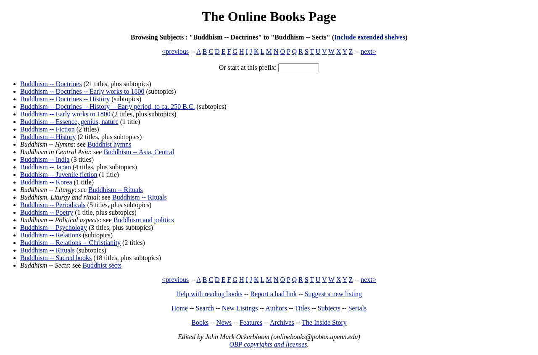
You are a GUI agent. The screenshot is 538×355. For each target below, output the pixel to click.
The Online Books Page (269, 16)
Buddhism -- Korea (46, 182)
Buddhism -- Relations (50, 235)
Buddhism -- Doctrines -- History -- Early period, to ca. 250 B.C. (107, 106)
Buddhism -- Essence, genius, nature (69, 121)
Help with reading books (209, 293)
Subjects (329, 308)
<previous (175, 51)
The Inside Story (324, 322)
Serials (357, 308)
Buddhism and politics (143, 220)
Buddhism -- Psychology (53, 227)
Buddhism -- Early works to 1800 (65, 114)
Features (251, 322)
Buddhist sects (101, 265)
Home (179, 308)
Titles (302, 308)
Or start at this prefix (247, 67)
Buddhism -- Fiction (47, 129)
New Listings (240, 308)
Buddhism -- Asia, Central (138, 151)
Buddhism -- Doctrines (51, 83)
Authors (276, 308)
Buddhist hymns (109, 144)
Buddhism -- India (44, 159)
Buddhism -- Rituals (115, 189)
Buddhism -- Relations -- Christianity (70, 242)
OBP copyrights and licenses (268, 344)
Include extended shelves (369, 37)
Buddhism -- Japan (45, 167)
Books (199, 322)
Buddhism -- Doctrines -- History (65, 99)
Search (205, 308)
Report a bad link (273, 293)
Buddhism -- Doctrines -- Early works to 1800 (82, 91)
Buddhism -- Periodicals (53, 204)
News (224, 322)
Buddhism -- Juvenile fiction (59, 174)
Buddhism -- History (48, 136)
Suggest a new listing (333, 293)
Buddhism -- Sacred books (56, 257)
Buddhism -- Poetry (46, 212)
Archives (282, 322)
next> (368, 51)
